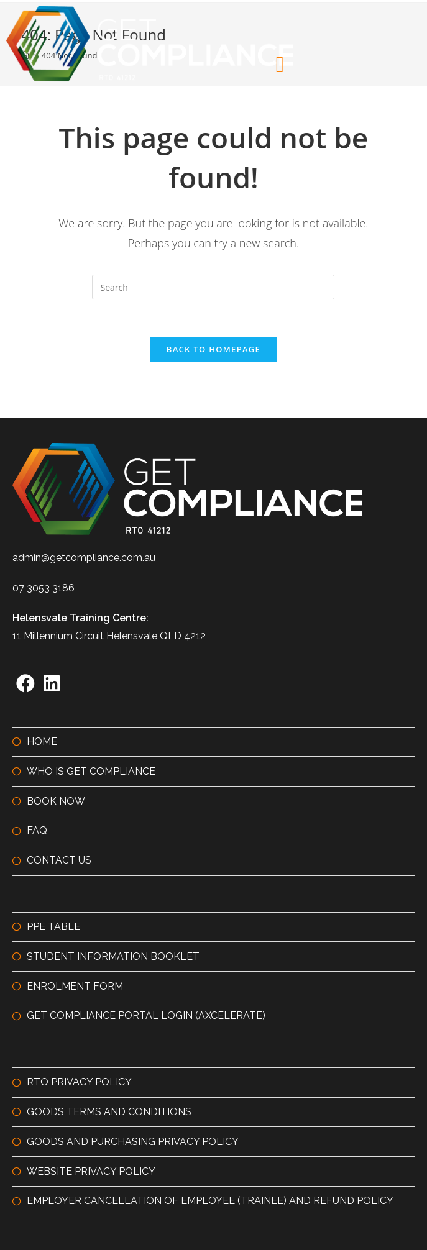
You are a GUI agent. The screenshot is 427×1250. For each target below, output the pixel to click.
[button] (280, 64)
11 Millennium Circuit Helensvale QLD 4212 (109, 636)
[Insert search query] (213, 287)
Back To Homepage (213, 349)
